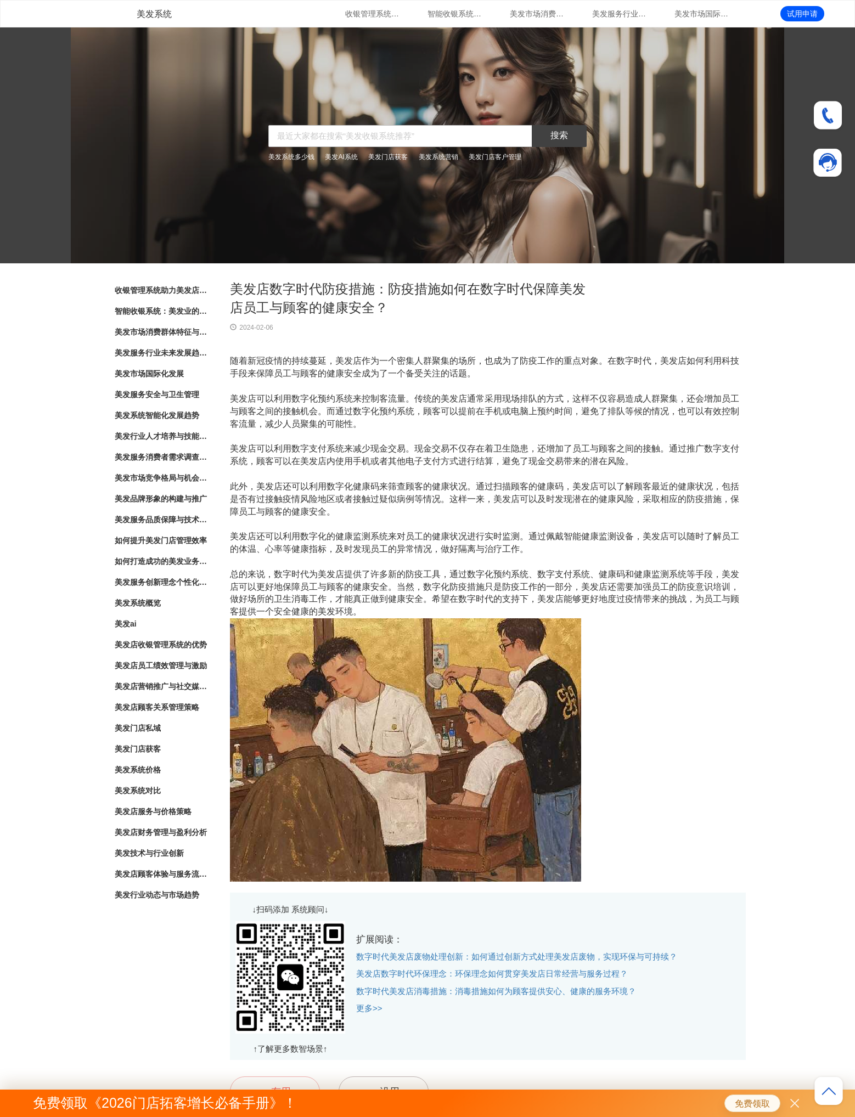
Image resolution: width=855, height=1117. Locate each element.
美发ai (126, 623)
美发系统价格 (138, 769)
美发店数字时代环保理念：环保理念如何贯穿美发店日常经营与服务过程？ (492, 973)
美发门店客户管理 (495, 157)
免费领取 (752, 1103)
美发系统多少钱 (291, 157)
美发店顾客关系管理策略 (157, 707)
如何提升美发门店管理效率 (161, 540)
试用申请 (802, 13)
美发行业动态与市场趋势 (157, 894)
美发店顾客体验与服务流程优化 (161, 874)
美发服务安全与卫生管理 (157, 394)
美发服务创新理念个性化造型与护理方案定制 (161, 582)
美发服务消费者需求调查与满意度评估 (161, 457)
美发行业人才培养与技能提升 (161, 436)
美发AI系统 (341, 157)
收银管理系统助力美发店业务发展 (372, 13)
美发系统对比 (138, 790)
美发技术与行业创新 (149, 853)
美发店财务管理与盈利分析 (161, 832)
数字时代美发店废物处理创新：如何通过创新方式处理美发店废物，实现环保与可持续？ (516, 956)
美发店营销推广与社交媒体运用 (161, 686)
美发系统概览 (138, 603)
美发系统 (154, 14)
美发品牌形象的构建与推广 (161, 498)
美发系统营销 (438, 157)
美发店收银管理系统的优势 (161, 644)
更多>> (369, 1008)
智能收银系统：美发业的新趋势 (455, 13)
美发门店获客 (388, 157)
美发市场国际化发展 (701, 13)
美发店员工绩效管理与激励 (161, 665)
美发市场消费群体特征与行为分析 (537, 13)
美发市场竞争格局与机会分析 (161, 477)
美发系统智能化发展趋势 (157, 415)
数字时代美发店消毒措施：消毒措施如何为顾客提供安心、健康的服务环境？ (496, 991)
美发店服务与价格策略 (153, 811)
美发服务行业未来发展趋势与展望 (619, 13)
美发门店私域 (138, 728)
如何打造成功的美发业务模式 (161, 561)
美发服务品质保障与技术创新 (161, 519)
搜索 (559, 135)
